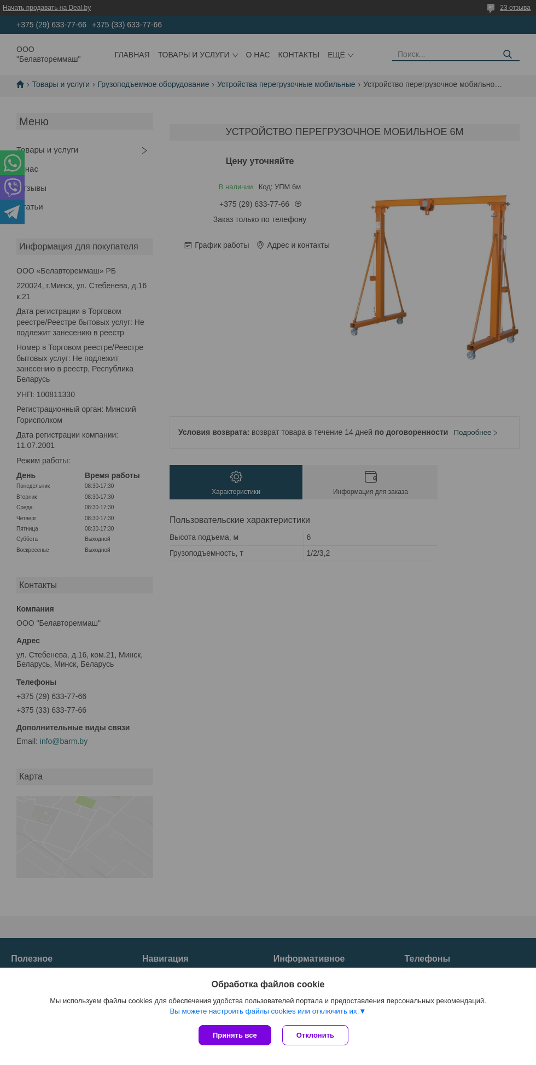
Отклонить (315, 1035)
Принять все (235, 1035)
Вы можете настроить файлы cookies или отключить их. (264, 1011)
